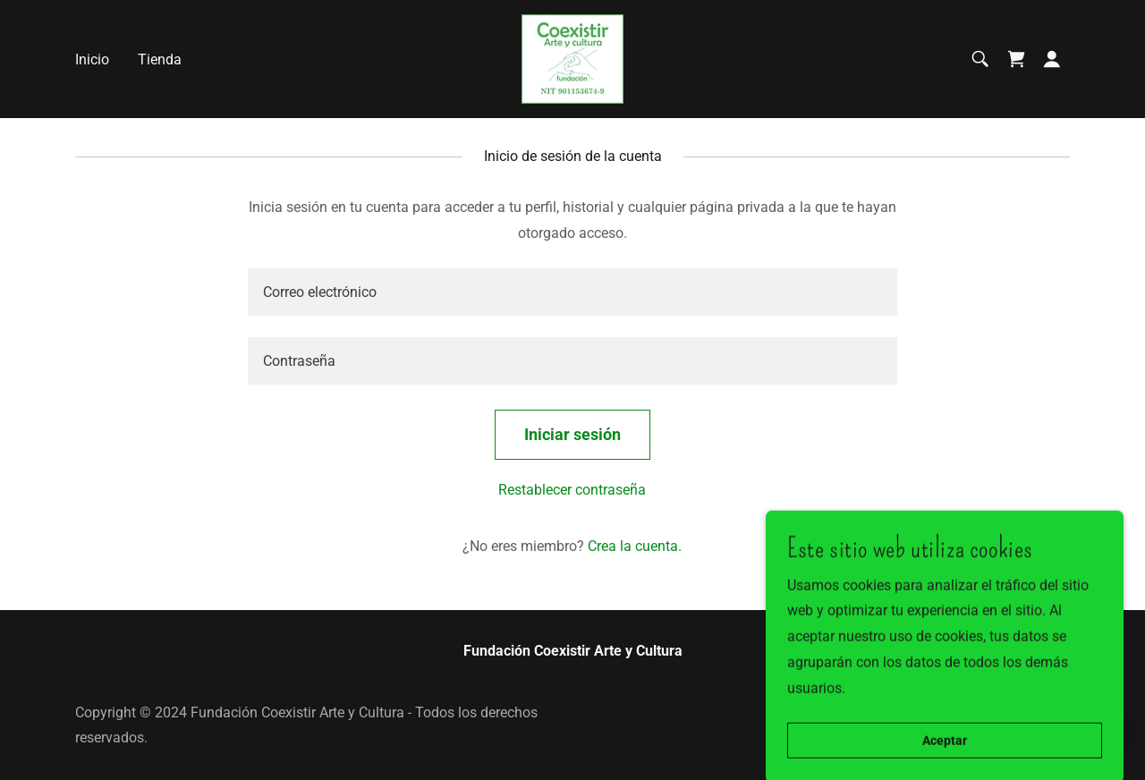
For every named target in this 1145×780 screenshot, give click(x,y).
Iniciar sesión (572, 434)
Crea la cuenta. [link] (635, 546)
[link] (572, 57)
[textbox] (572, 292)
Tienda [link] (160, 59)
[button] (1052, 59)
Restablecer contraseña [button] (572, 489)
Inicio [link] (92, 59)
